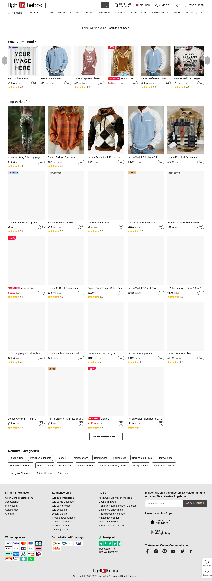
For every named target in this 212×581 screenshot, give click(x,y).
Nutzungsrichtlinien (109, 517)
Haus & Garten (45, 465)
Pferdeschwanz (80, 458)
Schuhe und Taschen (20, 465)
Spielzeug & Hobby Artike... (113, 465)
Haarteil (62, 458)
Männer (61, 12)
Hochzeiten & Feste (142, 458)
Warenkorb (207, 563)
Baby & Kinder (165, 458)
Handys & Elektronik (20, 473)
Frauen (49, 12)
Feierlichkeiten (44, 473)
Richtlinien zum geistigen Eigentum (118, 505)
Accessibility (12, 501)
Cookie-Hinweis (107, 501)
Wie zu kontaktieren (63, 497)
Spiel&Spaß (120, 12)
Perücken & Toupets (40, 458)
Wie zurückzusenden (63, 501)
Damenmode (100, 458)
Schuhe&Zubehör (139, 12)
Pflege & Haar (17, 458)
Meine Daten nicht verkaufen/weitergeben (111, 523)
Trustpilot (107, 537)
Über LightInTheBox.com (19, 497)
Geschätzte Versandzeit (65, 521)
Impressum (11, 505)
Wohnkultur (104, 12)
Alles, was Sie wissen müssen (115, 497)
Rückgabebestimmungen (112, 513)
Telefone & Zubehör (164, 465)
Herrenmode (119, 458)
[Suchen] (73, 5)
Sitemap (9, 513)
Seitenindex (63, 473)
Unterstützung (207, 575)
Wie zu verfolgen (61, 505)
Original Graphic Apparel (184, 12)
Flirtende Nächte (160, 12)
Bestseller (74, 12)
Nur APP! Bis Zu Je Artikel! (125, 5)
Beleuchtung (65, 465)
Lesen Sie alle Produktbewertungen (63, 515)
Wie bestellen (59, 509)
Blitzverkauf (35, 12)
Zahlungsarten (60, 529)
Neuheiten (89, 12)
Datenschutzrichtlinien (111, 509)
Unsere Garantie (61, 525)
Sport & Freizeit (85, 465)
